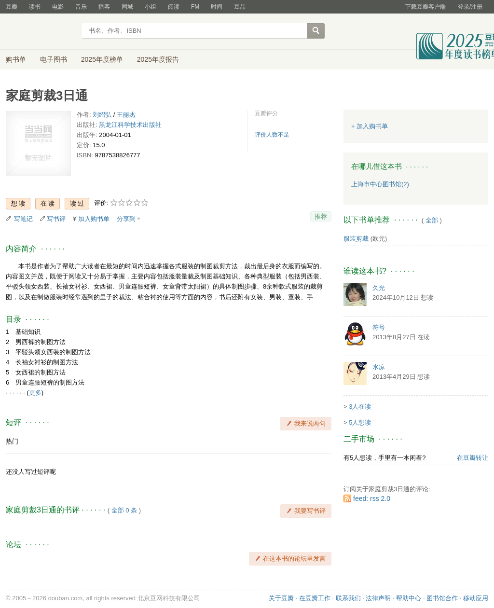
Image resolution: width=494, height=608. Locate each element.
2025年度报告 (158, 59)
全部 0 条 (124, 510)
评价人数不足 (272, 134)
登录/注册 (470, 6)
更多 (35, 392)
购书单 (16, 59)
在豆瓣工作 (314, 598)
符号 (378, 327)
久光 (378, 287)
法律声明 (378, 598)
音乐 (81, 6)
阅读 (173, 6)
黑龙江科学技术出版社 (130, 124)
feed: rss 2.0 (371, 498)
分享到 (126, 218)
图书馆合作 (442, 598)
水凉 (378, 367)
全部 (431, 220)
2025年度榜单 (102, 59)
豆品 (240, 6)
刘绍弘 (102, 114)
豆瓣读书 (41, 31)
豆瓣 (11, 6)
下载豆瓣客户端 (425, 6)
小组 (150, 6)
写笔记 (23, 218)
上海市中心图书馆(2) (380, 184)
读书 (35, 6)
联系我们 (348, 598)
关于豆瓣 (281, 598)
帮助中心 (408, 598)
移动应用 (475, 598)
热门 (12, 441)
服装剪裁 (356, 238)
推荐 (321, 216)
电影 (58, 6)
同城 (127, 6)
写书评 (56, 218)
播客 (104, 6)
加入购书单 (94, 218)
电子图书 (53, 59)
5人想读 (360, 422)
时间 (216, 6)
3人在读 (360, 406)
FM (195, 6)
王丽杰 (126, 114)
